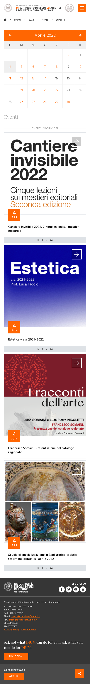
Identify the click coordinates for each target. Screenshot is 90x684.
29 (56, 102)
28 (45, 102)
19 (21, 90)
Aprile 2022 (45, 35)
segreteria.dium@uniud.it (25, 616)
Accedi (14, 676)
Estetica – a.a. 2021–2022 (26, 339)
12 (21, 78)
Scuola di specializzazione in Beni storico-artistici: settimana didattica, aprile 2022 (43, 557)
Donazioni (16, 656)
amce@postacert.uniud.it (23, 619)
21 (45, 90)
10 (80, 67)
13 (33, 78)
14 (45, 78)
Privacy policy (11, 629)
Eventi (17, 20)
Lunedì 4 (60, 20)
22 (56, 90)
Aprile (45, 20)
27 (33, 102)
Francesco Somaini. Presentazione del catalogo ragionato (41, 450)
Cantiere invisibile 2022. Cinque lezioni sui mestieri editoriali (44, 229)
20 (33, 90)
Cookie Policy (28, 629)
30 (68, 102)
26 (21, 102)
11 (10, 78)
